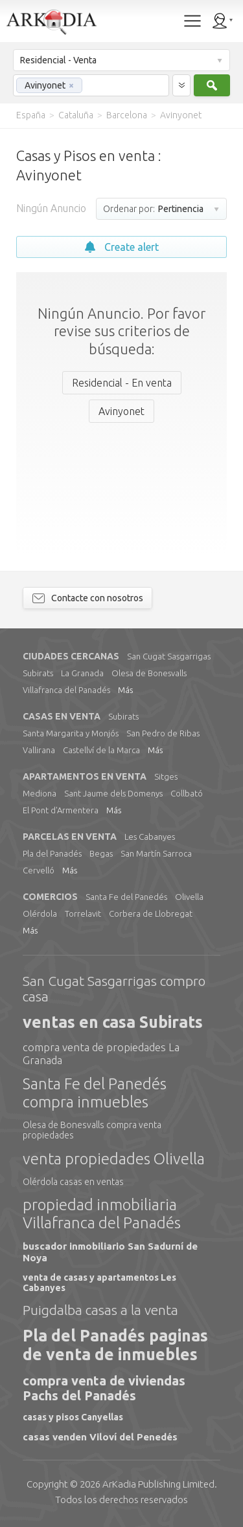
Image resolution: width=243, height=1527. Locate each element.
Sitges (166, 776)
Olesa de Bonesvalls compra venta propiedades (92, 1130)
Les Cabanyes (149, 836)
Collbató (186, 793)
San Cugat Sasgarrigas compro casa (114, 988)
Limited (158, 1484)
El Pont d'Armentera (60, 810)
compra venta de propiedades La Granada (101, 1053)
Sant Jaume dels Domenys (113, 793)
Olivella (189, 896)
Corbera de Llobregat (150, 913)
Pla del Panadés (52, 853)
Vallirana (39, 749)
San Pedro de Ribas (163, 733)
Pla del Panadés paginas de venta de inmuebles (115, 1345)
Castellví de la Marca (101, 749)
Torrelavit (83, 913)
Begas (101, 853)
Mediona (39, 793)
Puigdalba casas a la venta (100, 1310)
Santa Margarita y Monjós (71, 733)
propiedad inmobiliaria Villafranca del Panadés (102, 1214)
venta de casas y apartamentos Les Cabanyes (99, 1282)
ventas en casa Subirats (113, 1022)
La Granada (82, 673)
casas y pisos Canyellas (73, 1417)
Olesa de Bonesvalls (149, 673)
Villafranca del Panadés (66, 689)
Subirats (38, 673)
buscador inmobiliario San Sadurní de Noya (110, 1252)
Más (125, 689)
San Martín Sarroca (156, 853)
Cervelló (38, 870)
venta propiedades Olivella (114, 1159)
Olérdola (40, 913)
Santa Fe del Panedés (126, 896)
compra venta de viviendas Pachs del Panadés (104, 1388)
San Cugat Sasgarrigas (169, 656)
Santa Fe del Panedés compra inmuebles (95, 1093)
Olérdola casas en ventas (73, 1182)
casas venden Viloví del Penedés (100, 1436)
